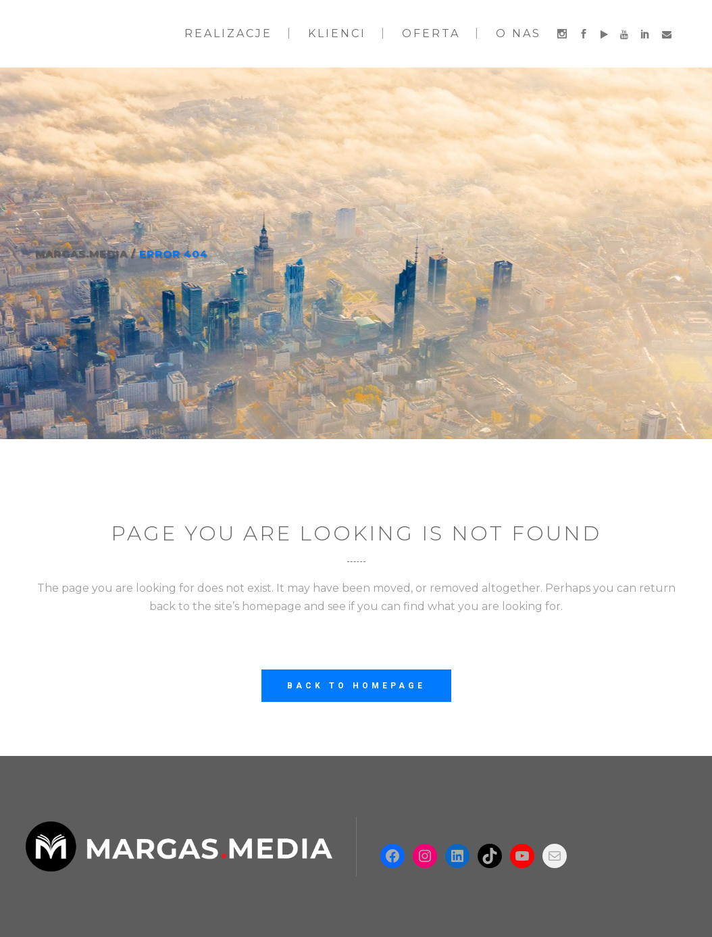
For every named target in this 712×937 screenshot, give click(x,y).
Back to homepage (356, 685)
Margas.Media (81, 253)
